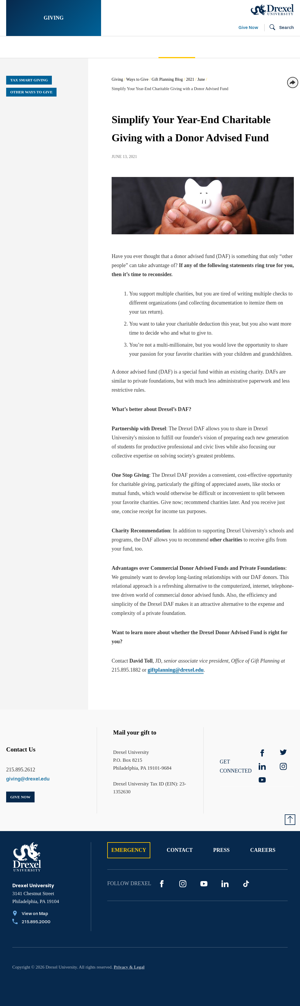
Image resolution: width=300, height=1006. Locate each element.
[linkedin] (262, 766)
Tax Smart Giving (29, 80)
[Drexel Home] (272, 9)
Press (221, 850)
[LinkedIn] (225, 883)
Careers (262, 850)
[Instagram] (182, 883)
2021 (190, 79)
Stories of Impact (33, 47)
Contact (180, 850)
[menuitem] (40, 47)
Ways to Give (137, 79)
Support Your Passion (113, 47)
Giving (54, 18)
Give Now (248, 27)
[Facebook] (262, 752)
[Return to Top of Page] (290, 819)
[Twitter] (283, 752)
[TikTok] (246, 883)
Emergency (128, 850)
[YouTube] (262, 779)
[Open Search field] (279, 28)
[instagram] (283, 766)
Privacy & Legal (129, 967)
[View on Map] (31, 914)
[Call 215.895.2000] (31, 922)
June (201, 79)
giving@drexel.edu (28, 779)
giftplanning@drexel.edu (176, 670)
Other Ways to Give (31, 92)
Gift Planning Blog (167, 79)
